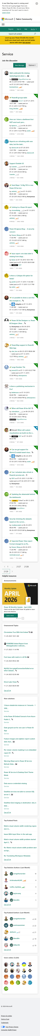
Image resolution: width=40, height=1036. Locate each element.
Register (11, 29)
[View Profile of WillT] (19, 265)
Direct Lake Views (10, 682)
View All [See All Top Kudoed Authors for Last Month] (7, 949)
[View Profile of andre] (29, 131)
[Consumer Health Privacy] (20, 1030)
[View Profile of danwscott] (15, 148)
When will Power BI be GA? (21, 408)
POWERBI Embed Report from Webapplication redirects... (17, 644)
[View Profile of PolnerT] (20, 500)
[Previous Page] (3, 566)
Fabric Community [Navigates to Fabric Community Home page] (24, 19)
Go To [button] (33, 29)
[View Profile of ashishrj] (14, 191)
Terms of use (5, 1019)
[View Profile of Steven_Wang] (16, 235)
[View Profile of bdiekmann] (15, 392)
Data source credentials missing (15, 783)
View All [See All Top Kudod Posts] (7, 859)
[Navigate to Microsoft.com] (7, 19)
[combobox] (22, 34)
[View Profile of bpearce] (14, 125)
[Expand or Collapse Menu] (3, 24)
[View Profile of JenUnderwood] (14, 555)
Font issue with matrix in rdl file (15, 657)
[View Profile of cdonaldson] (15, 411)
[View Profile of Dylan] (13, 260)
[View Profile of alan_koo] (14, 351)
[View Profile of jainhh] (14, 282)
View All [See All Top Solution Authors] (7, 904)
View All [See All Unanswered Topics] (7, 690)
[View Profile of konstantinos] (13, 87)
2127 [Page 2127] (19, 566)
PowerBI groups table (19, 98)
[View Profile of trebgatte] (18, 304)
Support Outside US (16, 163)
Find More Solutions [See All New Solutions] (7, 812)
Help (25, 29)
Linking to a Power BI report (22, 207)
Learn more (6, 12)
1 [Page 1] (7, 566)
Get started (26, 42)
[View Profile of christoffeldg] (16, 210)
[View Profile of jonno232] (15, 370)
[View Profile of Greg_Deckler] (13, 109)
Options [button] (31, 65)
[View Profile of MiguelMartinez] (23, 79)
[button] (19, 65)
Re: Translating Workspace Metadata (17, 856)
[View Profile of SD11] (13, 478)
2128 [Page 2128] (26, 566)
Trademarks (4, 1022)
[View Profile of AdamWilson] (20, 508)
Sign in (19, 29)
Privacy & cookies (6, 1016)
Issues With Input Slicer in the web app (18, 834)
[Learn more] (11, 615)
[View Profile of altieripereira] (22, 375)
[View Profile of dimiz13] (20, 101)
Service (6, 711)
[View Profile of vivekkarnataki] (16, 525)
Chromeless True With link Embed (16, 632)
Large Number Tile (18, 367)
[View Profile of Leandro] (14, 167)
